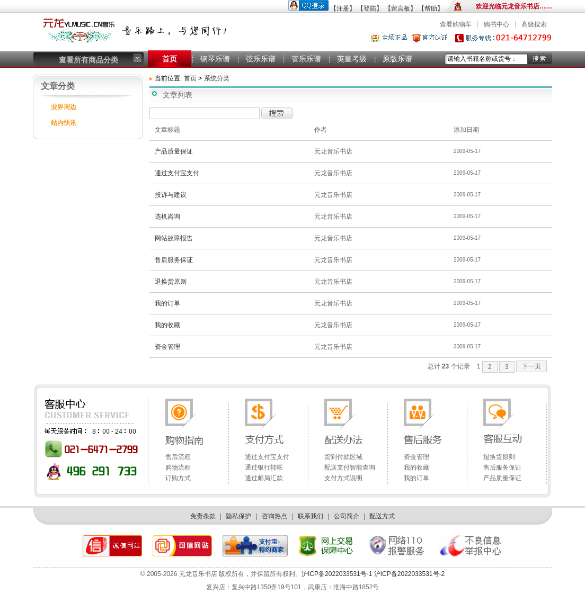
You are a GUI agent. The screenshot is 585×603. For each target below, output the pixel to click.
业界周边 (63, 107)
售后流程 (178, 457)
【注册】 (343, 8)
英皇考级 (352, 59)
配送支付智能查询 (349, 467)
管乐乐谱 (306, 59)
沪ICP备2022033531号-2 (408, 574)
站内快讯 (63, 123)
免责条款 (203, 516)
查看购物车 (456, 24)
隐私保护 (238, 516)
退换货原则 (171, 281)
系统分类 (216, 78)
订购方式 (178, 478)
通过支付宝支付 (177, 173)
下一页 (531, 366)
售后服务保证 (174, 260)
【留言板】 (400, 8)
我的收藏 (167, 325)
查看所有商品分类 (88, 60)
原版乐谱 (397, 59)
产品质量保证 (174, 151)
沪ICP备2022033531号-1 (337, 574)
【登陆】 (370, 8)
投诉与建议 (171, 195)
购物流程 (178, 467)
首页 (169, 59)
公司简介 (346, 516)
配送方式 (382, 516)
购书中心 (496, 24)
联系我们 (310, 516)
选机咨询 (167, 216)
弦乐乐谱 (261, 59)
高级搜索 (534, 24)
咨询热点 (274, 516)
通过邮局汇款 (264, 478)
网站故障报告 (174, 238)
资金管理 (167, 346)
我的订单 (167, 303)
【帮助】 (431, 8)
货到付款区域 (343, 457)
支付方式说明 (343, 478)
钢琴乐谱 (215, 59)
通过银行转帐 (264, 467)
